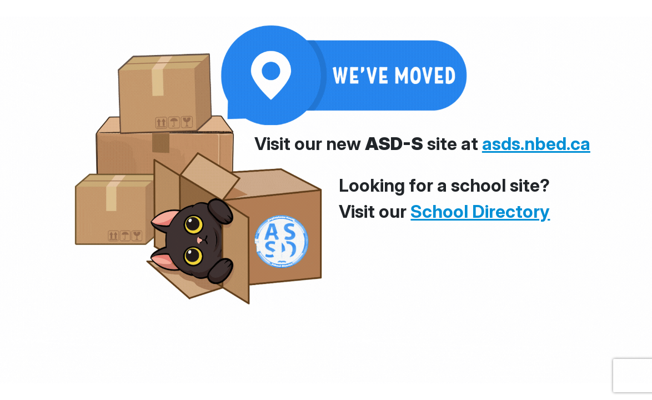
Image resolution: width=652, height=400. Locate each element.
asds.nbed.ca (536, 143)
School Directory (480, 211)
